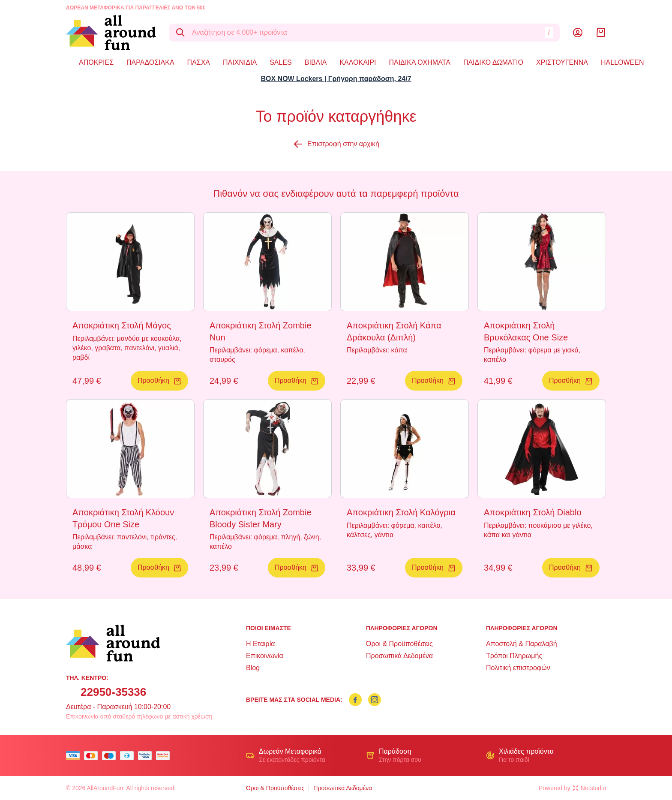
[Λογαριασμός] (578, 32)
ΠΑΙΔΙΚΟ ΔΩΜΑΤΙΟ (493, 62)
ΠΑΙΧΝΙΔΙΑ (240, 62)
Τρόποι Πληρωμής (514, 655)
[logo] (111, 32)
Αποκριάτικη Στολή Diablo (533, 512)
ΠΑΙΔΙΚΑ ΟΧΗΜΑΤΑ (419, 62)
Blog (253, 667)
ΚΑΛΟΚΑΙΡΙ (357, 62)
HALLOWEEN (622, 62)
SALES (281, 62)
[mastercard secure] (165, 755)
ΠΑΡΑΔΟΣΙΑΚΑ (150, 62)
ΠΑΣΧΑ (198, 62)
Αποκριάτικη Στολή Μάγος (121, 325)
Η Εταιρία (260, 643)
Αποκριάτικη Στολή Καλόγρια (401, 512)
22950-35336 (113, 692)
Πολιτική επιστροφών (518, 667)
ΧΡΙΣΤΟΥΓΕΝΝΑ (562, 62)
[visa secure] (147, 755)
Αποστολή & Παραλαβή (521, 643)
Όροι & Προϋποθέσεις (399, 643)
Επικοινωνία (264, 655)
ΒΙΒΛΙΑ (316, 62)
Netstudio (589, 788)
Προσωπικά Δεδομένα (399, 655)
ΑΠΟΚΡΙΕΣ (96, 62)
